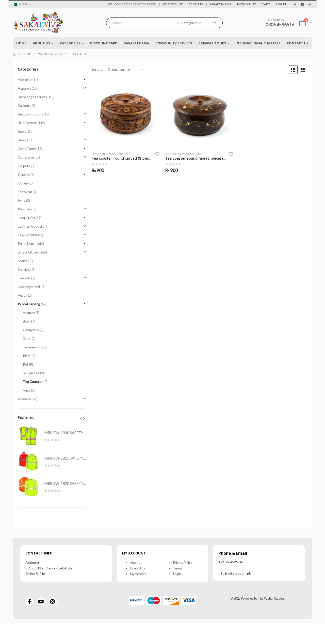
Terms (178, 568)
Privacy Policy (182, 563)
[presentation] (81, 418)
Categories (70, 43)
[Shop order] (126, 69)
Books (22, 131)
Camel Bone (27, 148)
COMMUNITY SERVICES (173, 43)
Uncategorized (29, 286)
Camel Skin (26, 157)
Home (21, 43)
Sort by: (97, 70)
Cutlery (23, 183)
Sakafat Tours (212, 43)
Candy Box (31, 330)
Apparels (24, 88)
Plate (27, 355)
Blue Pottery (27, 123)
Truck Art (25, 278)
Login (177, 574)
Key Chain (25, 209)
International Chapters (258, 43)
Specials (24, 269)
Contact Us (297, 43)
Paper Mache (27, 243)
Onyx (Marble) (28, 235)
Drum (27, 338)
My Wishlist (246, 4)
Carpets (24, 166)
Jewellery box (33, 347)
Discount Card (104, 43)
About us (136, 563)
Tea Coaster (99, 153)
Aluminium (25, 79)
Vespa (22, 295)
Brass (22, 140)
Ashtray (29, 312)
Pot (25, 364)
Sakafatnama (220, 4)
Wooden (24, 399)
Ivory (21, 200)
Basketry (24, 105)
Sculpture (30, 373)
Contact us (137, 568)
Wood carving (118, 153)
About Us (196, 4)
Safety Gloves (28, 252)
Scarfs (22, 261)
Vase (26, 390)
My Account (172, 4)
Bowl (26, 321)
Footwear (25, 192)
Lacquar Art (26, 217)
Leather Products (31, 226)
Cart (266, 4)
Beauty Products (30, 114)
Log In (281, 4)
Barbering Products (32, 97)
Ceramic (24, 174)
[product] (125, 113)
